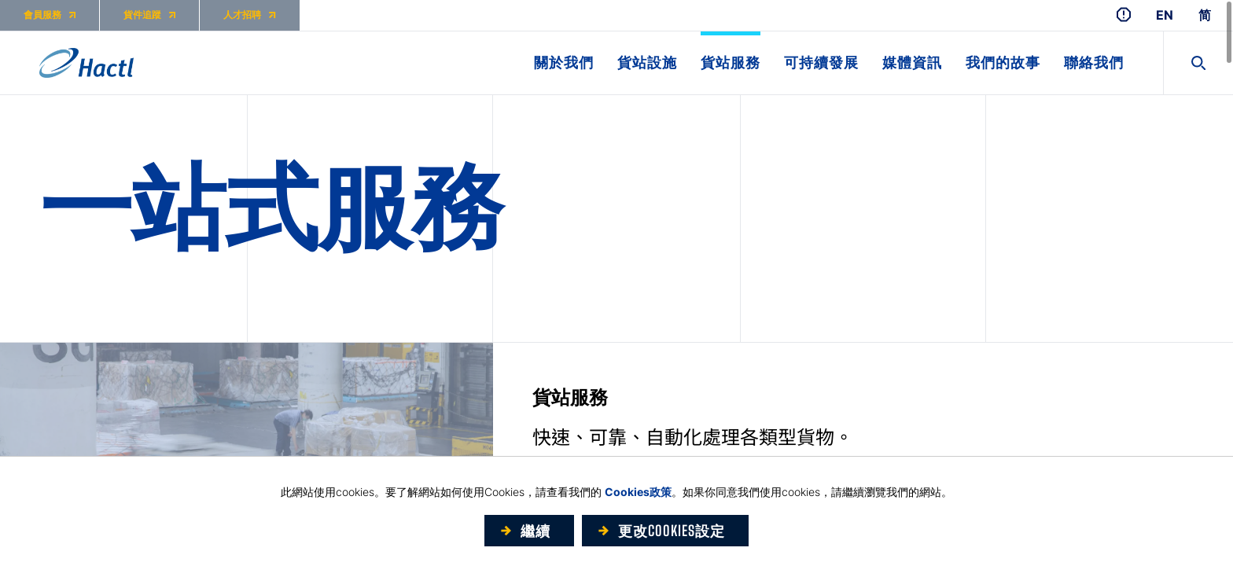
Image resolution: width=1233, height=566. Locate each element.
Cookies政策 (638, 491)
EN (1164, 15)
